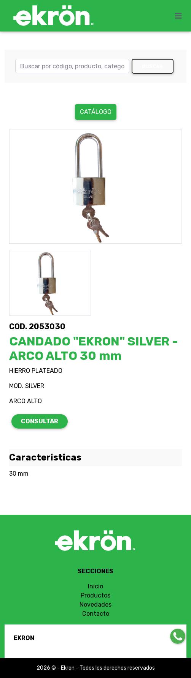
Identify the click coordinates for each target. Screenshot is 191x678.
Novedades (95, 604)
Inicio (95, 586)
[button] (22, 186)
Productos (95, 595)
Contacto (95, 613)
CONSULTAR (39, 421)
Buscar (152, 66)
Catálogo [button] (95, 111)
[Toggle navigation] (180, 16)
